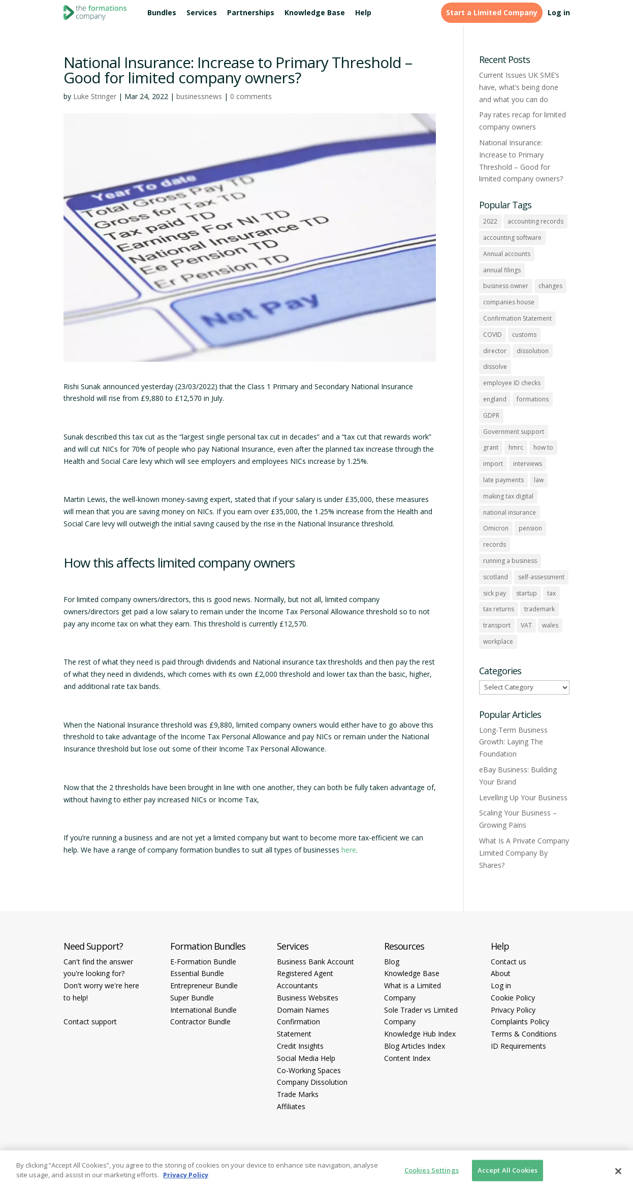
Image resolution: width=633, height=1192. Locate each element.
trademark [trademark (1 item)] (539, 609)
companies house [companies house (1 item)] (508, 302)
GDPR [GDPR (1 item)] (491, 415)
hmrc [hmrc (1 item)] (516, 447)
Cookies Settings (431, 1170)
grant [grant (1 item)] (490, 447)
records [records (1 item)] (494, 544)
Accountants (297, 985)
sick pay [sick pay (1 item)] (494, 593)
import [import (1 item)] (493, 463)
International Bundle (203, 1010)
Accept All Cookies (507, 1170)
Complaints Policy (520, 1021)
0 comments (251, 96)
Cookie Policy (513, 997)
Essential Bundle (197, 973)
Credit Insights (300, 1046)
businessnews (199, 96)
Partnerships (250, 12)
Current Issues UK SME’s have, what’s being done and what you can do (519, 87)
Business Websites (307, 997)
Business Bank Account (315, 961)
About (501, 973)
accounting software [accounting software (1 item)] (512, 237)
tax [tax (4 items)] (551, 593)
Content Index (407, 1058)
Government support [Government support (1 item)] (513, 431)
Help (363, 12)
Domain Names (303, 1010)
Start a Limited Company (491, 12)
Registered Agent (305, 973)
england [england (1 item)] (495, 399)
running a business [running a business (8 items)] (510, 560)
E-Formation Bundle (203, 961)
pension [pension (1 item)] (530, 528)
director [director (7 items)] (495, 351)
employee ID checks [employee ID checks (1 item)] (512, 383)
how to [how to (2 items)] (543, 447)
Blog (391, 961)
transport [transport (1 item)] (497, 625)
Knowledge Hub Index (420, 1034)
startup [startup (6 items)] (526, 593)
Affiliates (291, 1106)
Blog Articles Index (414, 1046)
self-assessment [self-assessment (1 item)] (541, 577)
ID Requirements (518, 1046)
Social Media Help (306, 1058)
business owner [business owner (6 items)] (505, 285)
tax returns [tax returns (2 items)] (498, 609)
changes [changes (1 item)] (550, 285)
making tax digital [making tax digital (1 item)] (508, 496)
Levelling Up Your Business (523, 797)
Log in (559, 12)
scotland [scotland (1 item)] (495, 577)
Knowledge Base (314, 12)
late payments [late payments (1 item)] (503, 480)
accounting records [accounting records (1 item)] (535, 221)
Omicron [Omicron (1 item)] (496, 528)
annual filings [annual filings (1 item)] (502, 270)
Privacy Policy (513, 1010)
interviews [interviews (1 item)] (527, 463)
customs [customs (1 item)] (524, 334)
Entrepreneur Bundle (204, 985)
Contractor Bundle (200, 1021)
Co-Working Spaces (309, 1070)
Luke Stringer (94, 96)
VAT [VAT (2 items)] (526, 625)
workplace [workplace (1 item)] (498, 641)
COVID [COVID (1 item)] (492, 334)
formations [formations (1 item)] (533, 399)
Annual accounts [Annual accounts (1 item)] (506, 253)
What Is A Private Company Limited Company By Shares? (524, 853)
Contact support (90, 1021)
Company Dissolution (312, 1082)
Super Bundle (192, 997)
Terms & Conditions (524, 1034)
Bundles (161, 12)
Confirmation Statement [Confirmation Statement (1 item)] (517, 318)
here (348, 850)
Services (201, 12)
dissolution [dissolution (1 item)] (533, 351)
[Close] (618, 1171)
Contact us (508, 961)
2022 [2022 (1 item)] (490, 221)
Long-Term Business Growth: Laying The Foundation (513, 742)
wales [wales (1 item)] (550, 625)
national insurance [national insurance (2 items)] (509, 512)
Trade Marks (298, 1094)
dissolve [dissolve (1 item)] (495, 366)
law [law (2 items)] (539, 480)
